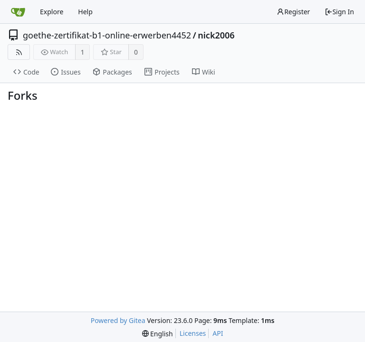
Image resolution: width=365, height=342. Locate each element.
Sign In (339, 11)
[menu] (157, 333)
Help (85, 11)
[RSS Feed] (19, 52)
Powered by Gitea (118, 320)
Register (293, 11)
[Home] (18, 11)
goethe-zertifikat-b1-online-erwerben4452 (107, 35)
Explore (51, 11)
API (217, 333)
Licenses (193, 333)
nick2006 (216, 35)
